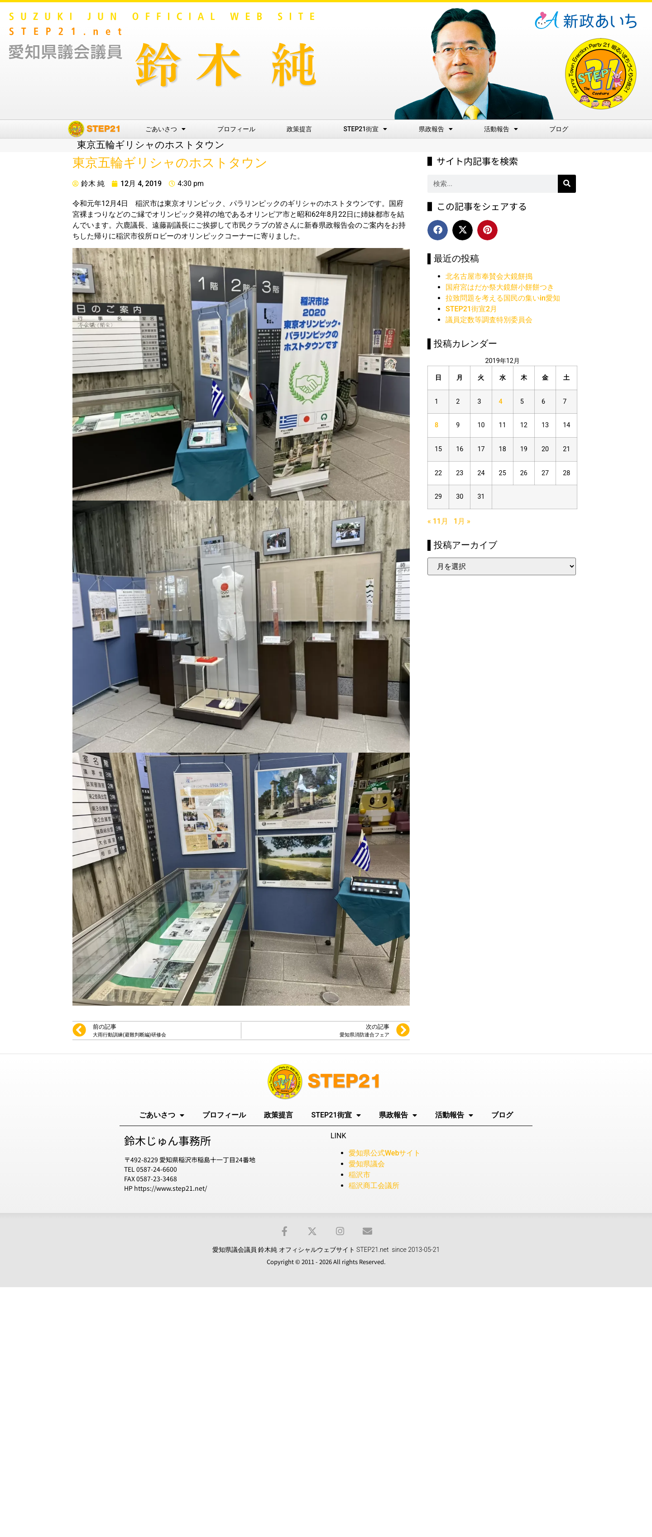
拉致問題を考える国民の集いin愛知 (503, 298)
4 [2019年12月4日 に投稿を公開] (501, 402)
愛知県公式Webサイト (385, 1153)
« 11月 (437, 521)
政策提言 (299, 129)
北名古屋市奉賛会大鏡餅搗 (489, 276)
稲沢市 (359, 1174)
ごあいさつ (165, 129)
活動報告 (501, 129)
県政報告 (436, 129)
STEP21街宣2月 (471, 309)
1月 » (462, 521)
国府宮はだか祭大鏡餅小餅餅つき (500, 287)
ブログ (558, 129)
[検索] (567, 184)
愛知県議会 (367, 1164)
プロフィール (236, 129)
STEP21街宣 (366, 129)
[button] (437, 230)
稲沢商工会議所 (374, 1185)
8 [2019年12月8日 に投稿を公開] (436, 425)
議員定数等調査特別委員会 (489, 319)
